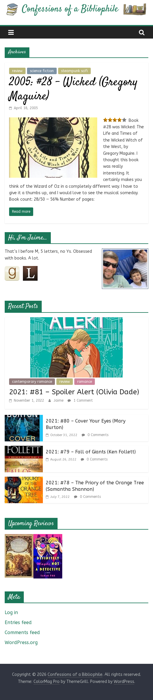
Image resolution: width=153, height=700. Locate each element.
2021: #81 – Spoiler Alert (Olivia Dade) (74, 392)
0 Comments (95, 435)
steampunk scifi (74, 71)
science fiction (42, 71)
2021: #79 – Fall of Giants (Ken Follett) (91, 452)
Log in (11, 612)
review (17, 71)
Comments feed (22, 632)
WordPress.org (21, 642)
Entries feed (18, 622)
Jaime (59, 400)
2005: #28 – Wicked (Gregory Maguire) (73, 89)
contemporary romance (32, 382)
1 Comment (80, 400)
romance (84, 382)
